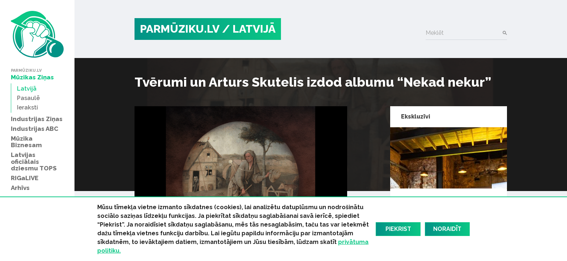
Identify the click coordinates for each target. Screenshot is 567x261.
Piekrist (398, 228)
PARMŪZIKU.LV (179, 28)
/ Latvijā (249, 28)
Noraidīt (447, 228)
